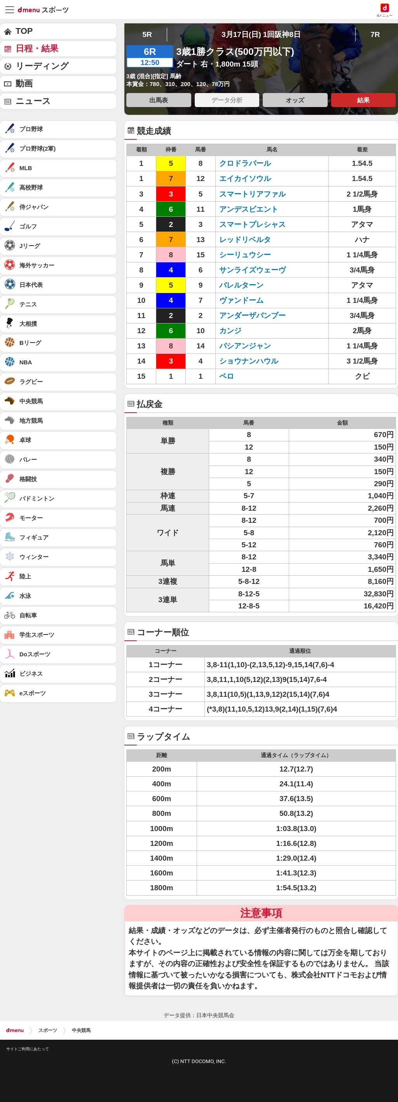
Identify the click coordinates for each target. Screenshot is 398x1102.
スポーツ (47, 1030)
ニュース (33, 101)
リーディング (42, 66)
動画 (24, 83)
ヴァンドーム (252, 300)
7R (375, 34)
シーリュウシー (252, 255)
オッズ (295, 100)
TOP (24, 31)
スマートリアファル (252, 194)
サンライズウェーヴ (252, 270)
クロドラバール (252, 163)
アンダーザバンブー (252, 315)
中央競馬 (81, 1030)
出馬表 (158, 100)
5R (147, 34)
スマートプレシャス (252, 224)
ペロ (252, 376)
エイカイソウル (252, 178)
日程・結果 (37, 48)
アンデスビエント (252, 209)
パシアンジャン (252, 346)
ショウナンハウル (252, 361)
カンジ (252, 331)
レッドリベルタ (252, 240)
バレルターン (252, 285)
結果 (363, 100)
